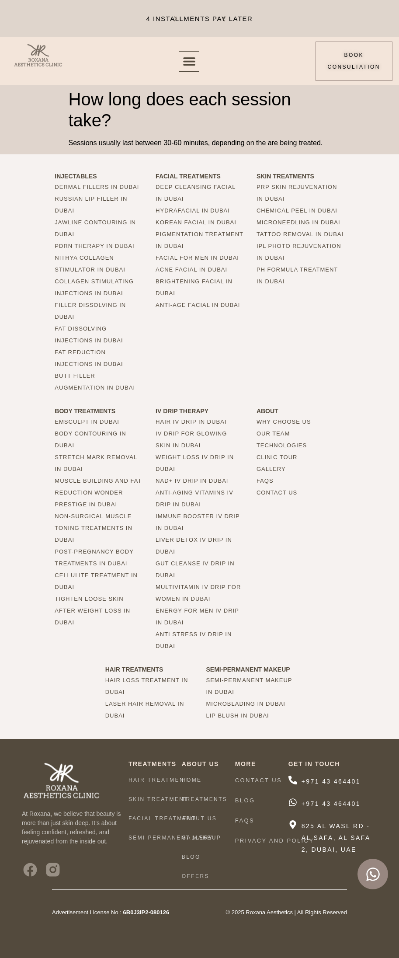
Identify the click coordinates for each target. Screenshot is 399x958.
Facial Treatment (162, 818)
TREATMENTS (204, 799)
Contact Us (258, 780)
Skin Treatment (158, 799)
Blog (191, 857)
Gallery (197, 838)
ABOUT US (199, 818)
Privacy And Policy (274, 840)
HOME (192, 780)
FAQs (244, 820)
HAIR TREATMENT (158, 780)
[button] (223, 18)
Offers (195, 876)
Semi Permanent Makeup (174, 838)
